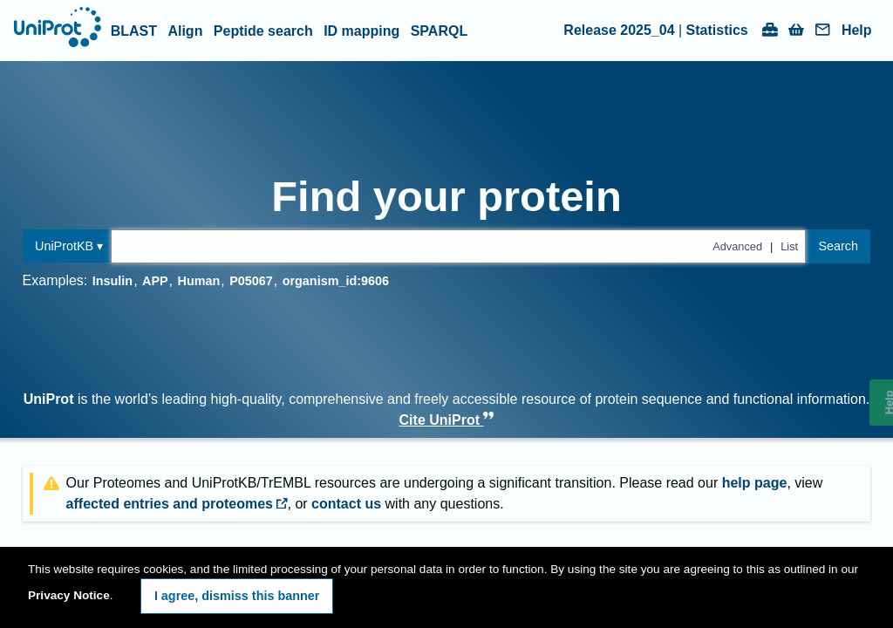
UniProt (49, 399)
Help (857, 31)
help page (754, 482)
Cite (446, 420)
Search (838, 246)
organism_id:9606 (336, 281)
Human (199, 281)
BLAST (134, 31)
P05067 (251, 281)
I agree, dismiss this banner (237, 596)
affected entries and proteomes (177, 503)
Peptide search (263, 31)
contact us (346, 503)
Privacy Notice (69, 595)
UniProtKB (64, 246)
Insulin (112, 281)
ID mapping (361, 31)
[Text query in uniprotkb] (458, 246)
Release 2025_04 (618, 30)
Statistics (717, 30)
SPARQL (439, 31)
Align (184, 31)
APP (155, 281)
